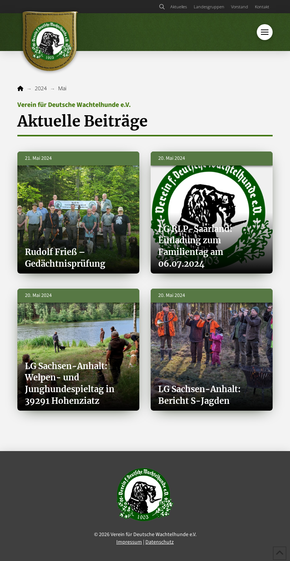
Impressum (129, 542)
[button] (162, 7)
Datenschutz (159, 542)
